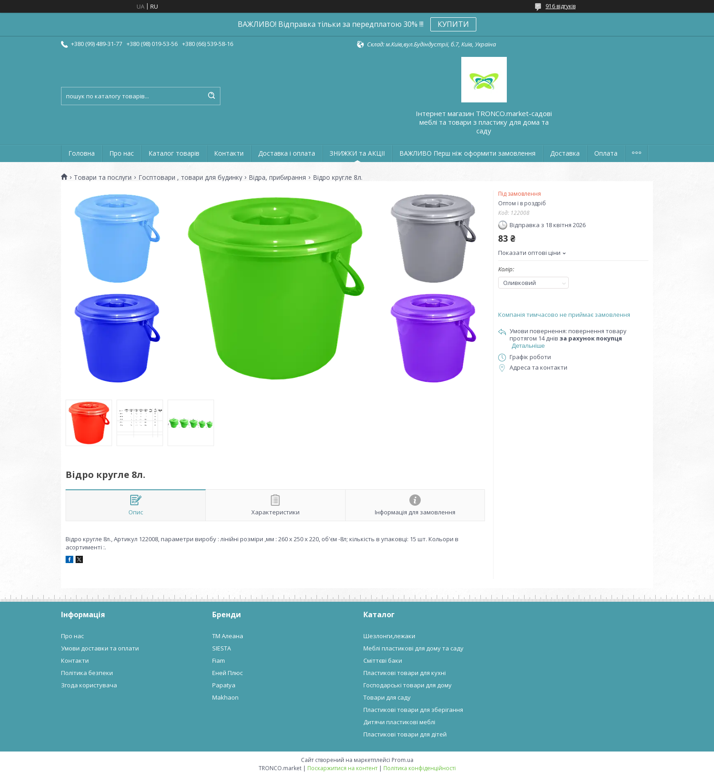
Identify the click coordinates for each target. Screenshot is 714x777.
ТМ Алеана (227, 636)
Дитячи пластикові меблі (399, 722)
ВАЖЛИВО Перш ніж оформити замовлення (467, 153)
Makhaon (225, 697)
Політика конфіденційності (419, 768)
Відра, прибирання (277, 177)
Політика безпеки (87, 673)
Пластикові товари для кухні (404, 673)
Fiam (218, 660)
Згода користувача (89, 685)
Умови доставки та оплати (100, 648)
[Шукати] (211, 96)
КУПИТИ (453, 24)
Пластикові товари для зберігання (413, 710)
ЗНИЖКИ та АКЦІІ (357, 153)
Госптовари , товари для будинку (190, 177)
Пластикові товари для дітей (405, 734)
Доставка (565, 153)
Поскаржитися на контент (342, 768)
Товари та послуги (103, 177)
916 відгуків (561, 6)
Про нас (121, 153)
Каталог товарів (173, 153)
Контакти (229, 153)
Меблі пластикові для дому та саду (413, 648)
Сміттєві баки (382, 660)
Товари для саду (387, 697)
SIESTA (221, 648)
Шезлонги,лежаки (389, 636)
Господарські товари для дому (407, 685)
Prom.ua (402, 760)
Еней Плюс (227, 673)
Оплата (605, 153)
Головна (81, 153)
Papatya (223, 685)
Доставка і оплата (286, 153)
